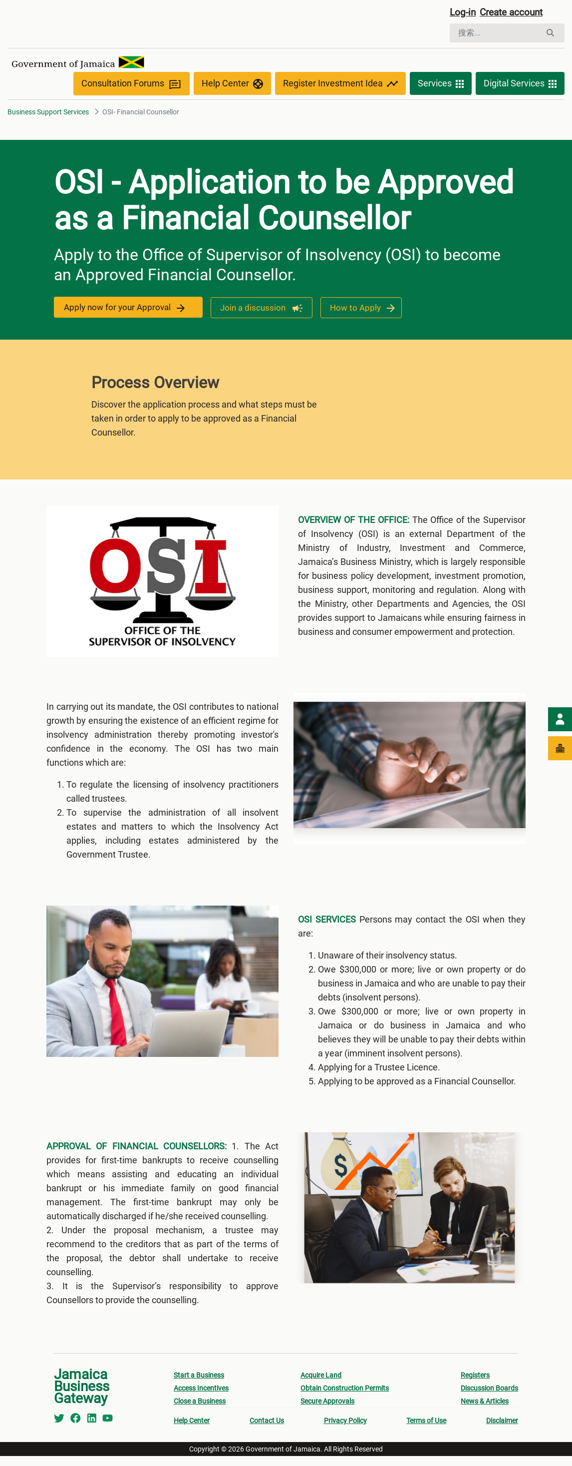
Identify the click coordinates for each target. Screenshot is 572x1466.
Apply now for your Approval (126, 309)
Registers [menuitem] (475, 1385)
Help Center (232, 86)
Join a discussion (258, 309)
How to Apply (360, 309)
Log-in (463, 13)
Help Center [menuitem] (192, 1431)
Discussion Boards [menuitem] (489, 1398)
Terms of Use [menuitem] (426, 1431)
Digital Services (520, 86)
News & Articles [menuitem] (485, 1411)
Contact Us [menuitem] (267, 1431)
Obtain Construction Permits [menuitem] (344, 1398)
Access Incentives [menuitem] (201, 1398)
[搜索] (495, 33)
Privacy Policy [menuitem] (345, 1431)
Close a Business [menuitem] (200, 1411)
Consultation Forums (131, 85)
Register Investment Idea (340, 86)
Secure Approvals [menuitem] (327, 1411)
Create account (515, 13)
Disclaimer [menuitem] (502, 1431)
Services (441, 86)
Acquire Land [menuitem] (320, 1385)
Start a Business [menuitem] (199, 1385)
